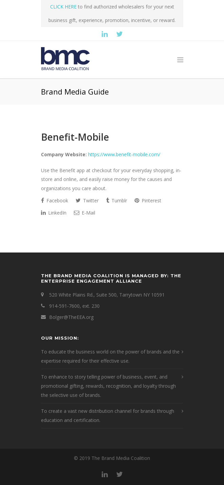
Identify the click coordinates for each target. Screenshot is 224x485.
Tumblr (116, 200)
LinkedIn (53, 212)
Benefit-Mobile (75, 136)
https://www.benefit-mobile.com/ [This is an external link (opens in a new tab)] (124, 154)
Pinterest (148, 200)
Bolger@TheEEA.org (71, 317)
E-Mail (84, 212)
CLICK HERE (63, 6)
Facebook (54, 200)
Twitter (87, 200)
